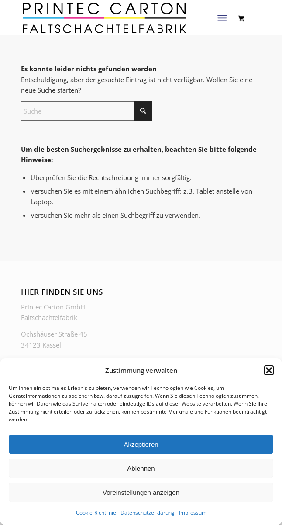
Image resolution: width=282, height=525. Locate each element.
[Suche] (86, 111)
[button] (269, 370)
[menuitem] (223, 17)
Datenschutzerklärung (147, 512)
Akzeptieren (141, 444)
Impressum (192, 512)
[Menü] (222, 17)
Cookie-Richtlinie (96, 512)
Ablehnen (141, 468)
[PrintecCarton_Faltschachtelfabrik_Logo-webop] (117, 17)
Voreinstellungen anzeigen (141, 492)
